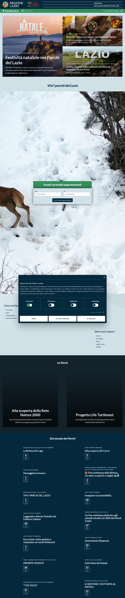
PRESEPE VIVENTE (33, 563)
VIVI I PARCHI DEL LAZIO (37, 495)
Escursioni (9, 310)
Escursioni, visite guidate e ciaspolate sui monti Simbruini (39, 541)
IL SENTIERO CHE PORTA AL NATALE (100, 585)
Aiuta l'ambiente (11, 318)
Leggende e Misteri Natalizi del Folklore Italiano (39, 518)
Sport (7, 313)
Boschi (98, 336)
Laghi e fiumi (100, 344)
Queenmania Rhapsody (97, 540)
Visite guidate (10, 315)
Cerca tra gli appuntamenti (62, 200)
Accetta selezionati (62, 318)
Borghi (98, 347)
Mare (98, 341)
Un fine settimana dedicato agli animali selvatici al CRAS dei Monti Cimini (103, 518)
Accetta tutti (91, 318)
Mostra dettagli (96, 312)
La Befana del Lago (33, 450)
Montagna (99, 339)
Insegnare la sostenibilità (98, 495)
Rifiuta (34, 318)
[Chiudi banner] (104, 277)
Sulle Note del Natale (96, 563)
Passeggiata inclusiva (34, 473)
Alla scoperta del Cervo (97, 450)
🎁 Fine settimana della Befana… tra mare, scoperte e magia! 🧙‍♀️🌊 (102, 474)
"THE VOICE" (30, 585)
